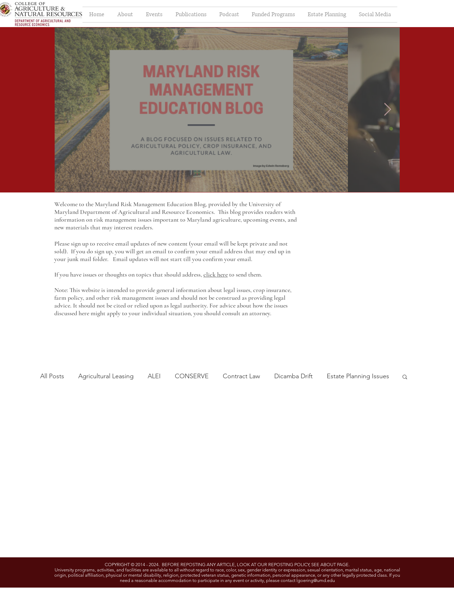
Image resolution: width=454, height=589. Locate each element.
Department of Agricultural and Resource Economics (147, 212)
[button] (404, 377)
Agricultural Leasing (106, 376)
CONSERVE (192, 376)
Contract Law (241, 376)
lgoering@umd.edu (315, 580)
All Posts (52, 376)
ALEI (154, 376)
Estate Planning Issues (358, 376)
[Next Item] (388, 109)
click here (215, 274)
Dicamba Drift (293, 376)
